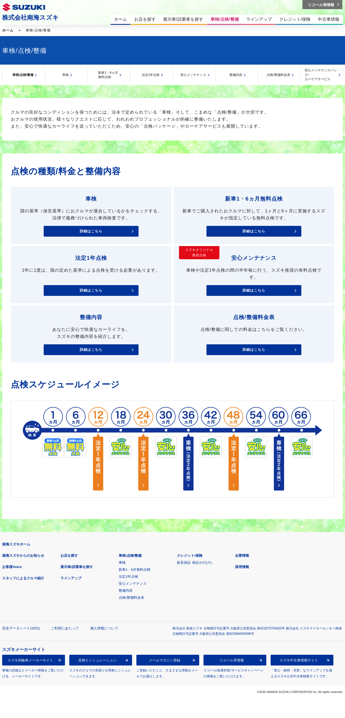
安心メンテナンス (193, 75)
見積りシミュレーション (97, 660)
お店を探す (69, 556)
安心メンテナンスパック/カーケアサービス (321, 74)
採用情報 (242, 567)
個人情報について (104, 628)
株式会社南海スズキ (30, 17)
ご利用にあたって (65, 628)
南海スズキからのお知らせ (23, 556)
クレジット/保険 (189, 556)
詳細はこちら (91, 231)
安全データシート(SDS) (21, 628)
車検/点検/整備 (23, 75)
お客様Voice (12, 567)
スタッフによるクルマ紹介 (23, 578)
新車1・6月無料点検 (134, 570)
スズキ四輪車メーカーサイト (30, 660)
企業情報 (242, 556)
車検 (65, 75)
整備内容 (235, 75)
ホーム (7, 30)
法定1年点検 (151, 75)
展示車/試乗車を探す (76, 567)
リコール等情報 (231, 660)
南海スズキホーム (16, 544)
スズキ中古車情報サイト (299, 660)
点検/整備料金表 (278, 75)
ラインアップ (70, 578)
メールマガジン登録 (164, 660)
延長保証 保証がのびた (195, 563)
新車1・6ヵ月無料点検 (108, 75)
